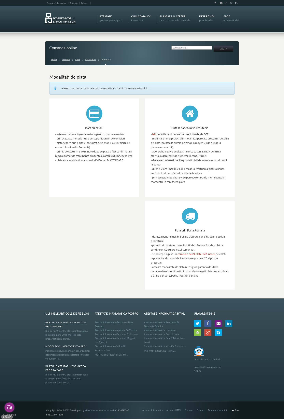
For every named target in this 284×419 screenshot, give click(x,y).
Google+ (230, 3)
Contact (84, 3)
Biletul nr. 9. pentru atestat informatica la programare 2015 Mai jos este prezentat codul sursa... (66, 334)
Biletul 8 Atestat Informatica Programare (65, 368)
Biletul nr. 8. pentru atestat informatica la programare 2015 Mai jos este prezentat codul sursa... (66, 378)
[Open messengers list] (9, 407)
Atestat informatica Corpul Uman (162, 334)
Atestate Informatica (56, 3)
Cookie (7, 417)
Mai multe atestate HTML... (160, 350)
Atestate (66, 59)
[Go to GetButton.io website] (9, 415)
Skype (218, 332)
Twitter (197, 323)
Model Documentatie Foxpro (65, 346)
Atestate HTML (173, 410)
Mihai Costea (91, 410)
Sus (237, 410)
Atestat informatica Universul (160, 330)
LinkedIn (225, 3)
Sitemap (74, 3)
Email (218, 323)
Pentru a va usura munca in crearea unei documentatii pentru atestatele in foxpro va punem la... (67, 354)
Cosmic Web (108, 410)
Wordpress (197, 332)
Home (54, 59)
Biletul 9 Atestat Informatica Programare (65, 324)
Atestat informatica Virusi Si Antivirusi (164, 346)
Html (77, 59)
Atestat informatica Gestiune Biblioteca (116, 334)
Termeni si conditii (217, 410)
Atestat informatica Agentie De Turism (116, 330)
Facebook (207, 323)
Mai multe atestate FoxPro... (111, 354)
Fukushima (90, 59)
